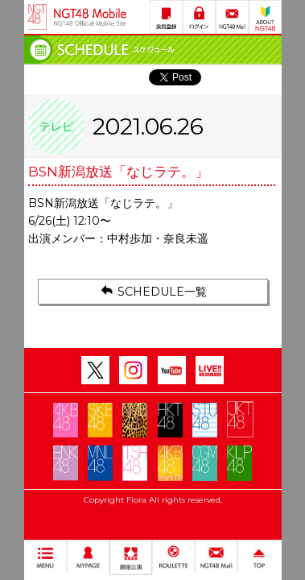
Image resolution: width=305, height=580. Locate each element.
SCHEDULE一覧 (152, 291)
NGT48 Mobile (90, 17)
